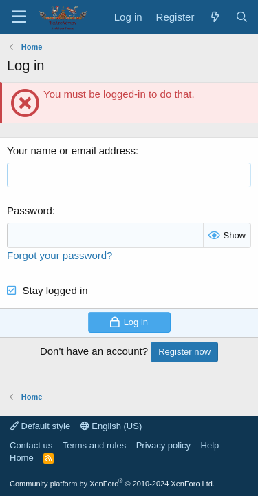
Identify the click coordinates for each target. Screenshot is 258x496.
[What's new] (214, 17)
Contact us (31, 445)
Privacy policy (163, 445)
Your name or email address (71, 150)
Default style (40, 426)
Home (22, 458)
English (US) (111, 426)
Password (29, 210)
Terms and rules (94, 445)
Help (210, 445)
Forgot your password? (59, 255)
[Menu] (19, 17)
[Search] (241, 17)
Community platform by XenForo (112, 483)
